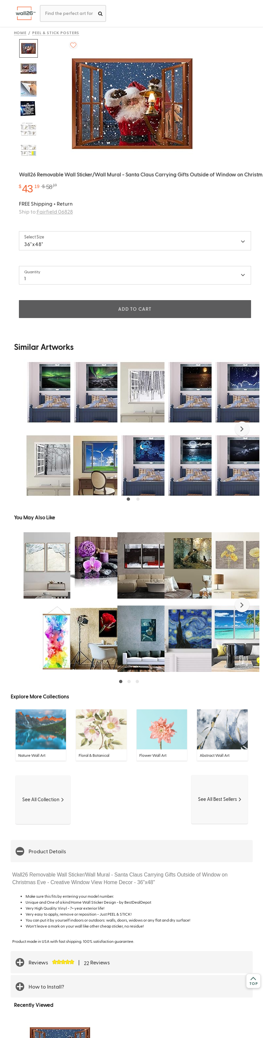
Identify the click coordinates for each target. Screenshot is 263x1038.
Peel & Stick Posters (55, 32)
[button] (242, 429)
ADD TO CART (134, 309)
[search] (100, 13)
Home (20, 32)
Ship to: (46, 211)
